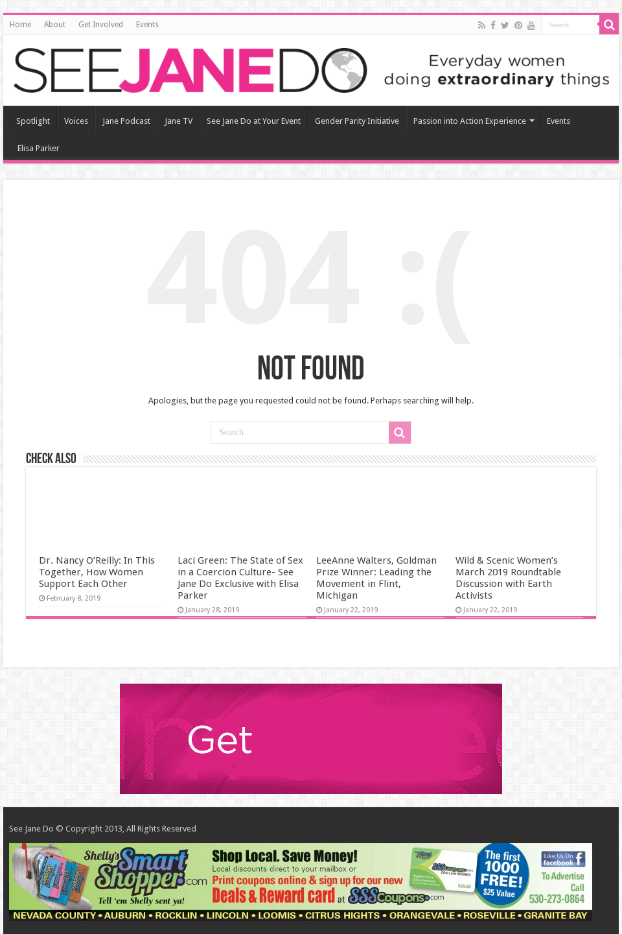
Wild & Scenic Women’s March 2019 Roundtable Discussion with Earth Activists (508, 578)
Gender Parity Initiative (357, 121)
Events (147, 24)
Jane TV (178, 121)
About (54, 24)
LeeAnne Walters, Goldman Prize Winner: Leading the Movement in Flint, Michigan (376, 578)
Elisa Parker (38, 148)
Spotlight (33, 121)
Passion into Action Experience (469, 121)
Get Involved (100, 24)
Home (20, 24)
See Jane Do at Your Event (254, 121)
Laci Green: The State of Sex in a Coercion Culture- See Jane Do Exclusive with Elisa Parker (240, 578)
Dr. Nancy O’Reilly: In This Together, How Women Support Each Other (97, 572)
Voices (76, 121)
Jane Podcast (126, 121)
